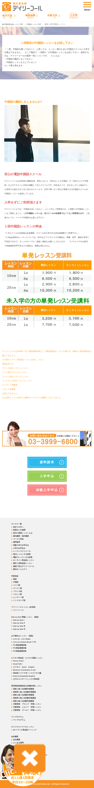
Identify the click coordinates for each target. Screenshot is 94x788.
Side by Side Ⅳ (19, 629)
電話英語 (33, 351)
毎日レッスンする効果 (22, 554)
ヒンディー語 (18, 597)
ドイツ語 (16, 585)
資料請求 (16, 542)
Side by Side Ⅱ (19, 623)
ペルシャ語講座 (8, 389)
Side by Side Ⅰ (18, 620)
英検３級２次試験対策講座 (23, 701)
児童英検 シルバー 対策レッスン (27, 707)
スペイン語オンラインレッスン (15, 377)
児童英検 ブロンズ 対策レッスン (27, 704)
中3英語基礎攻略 (19, 651)
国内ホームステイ (32, 398)
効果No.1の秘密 (19, 530)
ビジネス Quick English (24, 667)
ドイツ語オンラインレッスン (14, 372)
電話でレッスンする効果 (22, 557)
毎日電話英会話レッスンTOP (12, 24)
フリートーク (18, 610)
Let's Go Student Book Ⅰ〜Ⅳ (24, 642)
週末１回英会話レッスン (22, 563)
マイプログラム (19, 720)
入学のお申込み (19, 548)
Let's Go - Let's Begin (21, 639)
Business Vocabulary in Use (24, 670)
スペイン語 (17, 588)
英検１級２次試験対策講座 (23, 689)
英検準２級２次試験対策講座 (24, 698)
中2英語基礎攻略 (19, 648)
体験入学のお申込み (21, 545)
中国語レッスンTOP (34, 24)
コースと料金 (18, 539)
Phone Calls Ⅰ (18, 661)
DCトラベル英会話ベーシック (25, 730)
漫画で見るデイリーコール (23, 566)
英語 (15, 579)
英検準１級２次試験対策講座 (24, 692)
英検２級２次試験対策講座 (23, 695)
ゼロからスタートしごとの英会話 (26, 679)
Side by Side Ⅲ (19, 626)
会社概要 (16, 740)
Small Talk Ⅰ (17, 664)
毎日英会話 (85, 351)
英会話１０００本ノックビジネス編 (27, 673)
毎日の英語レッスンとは (22, 533)
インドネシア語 (19, 600)
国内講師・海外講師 (21, 536)
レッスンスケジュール (22, 551)
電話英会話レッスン (54, 351)
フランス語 (17, 591)
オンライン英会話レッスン (19, 360)
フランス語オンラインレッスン (15, 368)
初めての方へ (18, 527)
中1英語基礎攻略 (19, 645)
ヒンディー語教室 (9, 385)
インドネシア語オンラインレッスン (17, 381)
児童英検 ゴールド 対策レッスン (27, 710)
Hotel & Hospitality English (24, 676)
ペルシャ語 (17, 594)
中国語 (15, 582)
